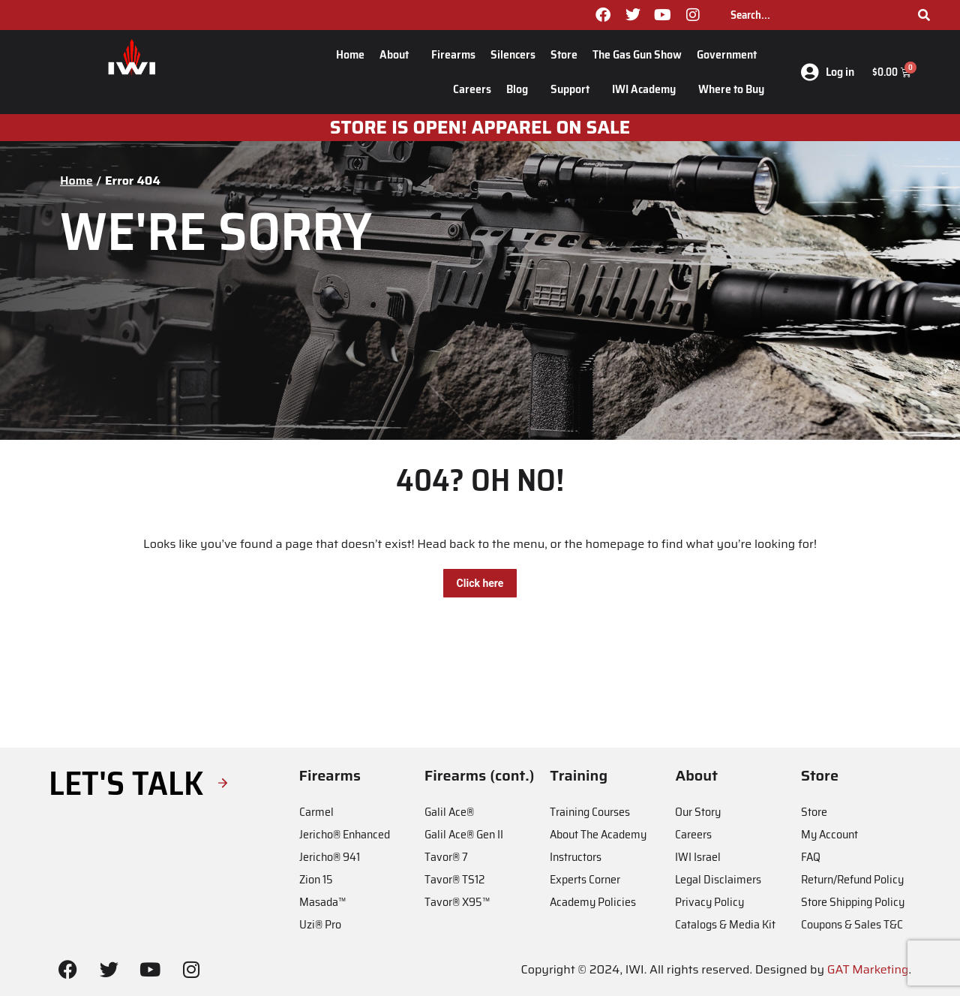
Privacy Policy (709, 901)
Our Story (698, 811)
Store (564, 54)
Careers (472, 89)
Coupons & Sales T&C (852, 924)
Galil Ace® (449, 811)
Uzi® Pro (320, 924)
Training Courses (590, 811)
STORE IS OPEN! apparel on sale (480, 127)
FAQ (810, 856)
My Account (829, 834)
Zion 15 (316, 879)
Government (730, 54)
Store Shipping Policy (852, 901)
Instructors (576, 856)
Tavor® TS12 (454, 879)
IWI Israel (698, 856)
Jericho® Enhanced (344, 834)
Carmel (316, 811)
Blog (521, 89)
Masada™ (322, 901)
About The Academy (598, 834)
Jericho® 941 (329, 856)
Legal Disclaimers (718, 879)
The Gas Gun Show (637, 54)
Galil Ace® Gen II (463, 834)
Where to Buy (731, 89)
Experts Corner (585, 879)
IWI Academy (647, 89)
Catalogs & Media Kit (725, 924)
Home (350, 54)
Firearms (453, 54)
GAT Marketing (868, 969)
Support (573, 89)
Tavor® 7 (446, 856)
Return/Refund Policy (852, 879)
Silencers (513, 54)
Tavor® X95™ (457, 901)
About (398, 54)
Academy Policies (593, 901)
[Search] (924, 15)
